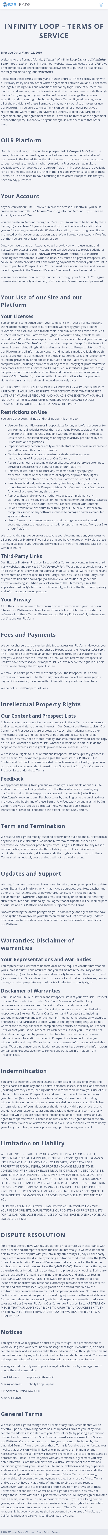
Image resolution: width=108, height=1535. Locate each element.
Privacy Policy (14, 83)
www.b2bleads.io (76, 63)
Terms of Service (26, 1532)
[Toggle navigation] (101, 5)
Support (56, 1532)
